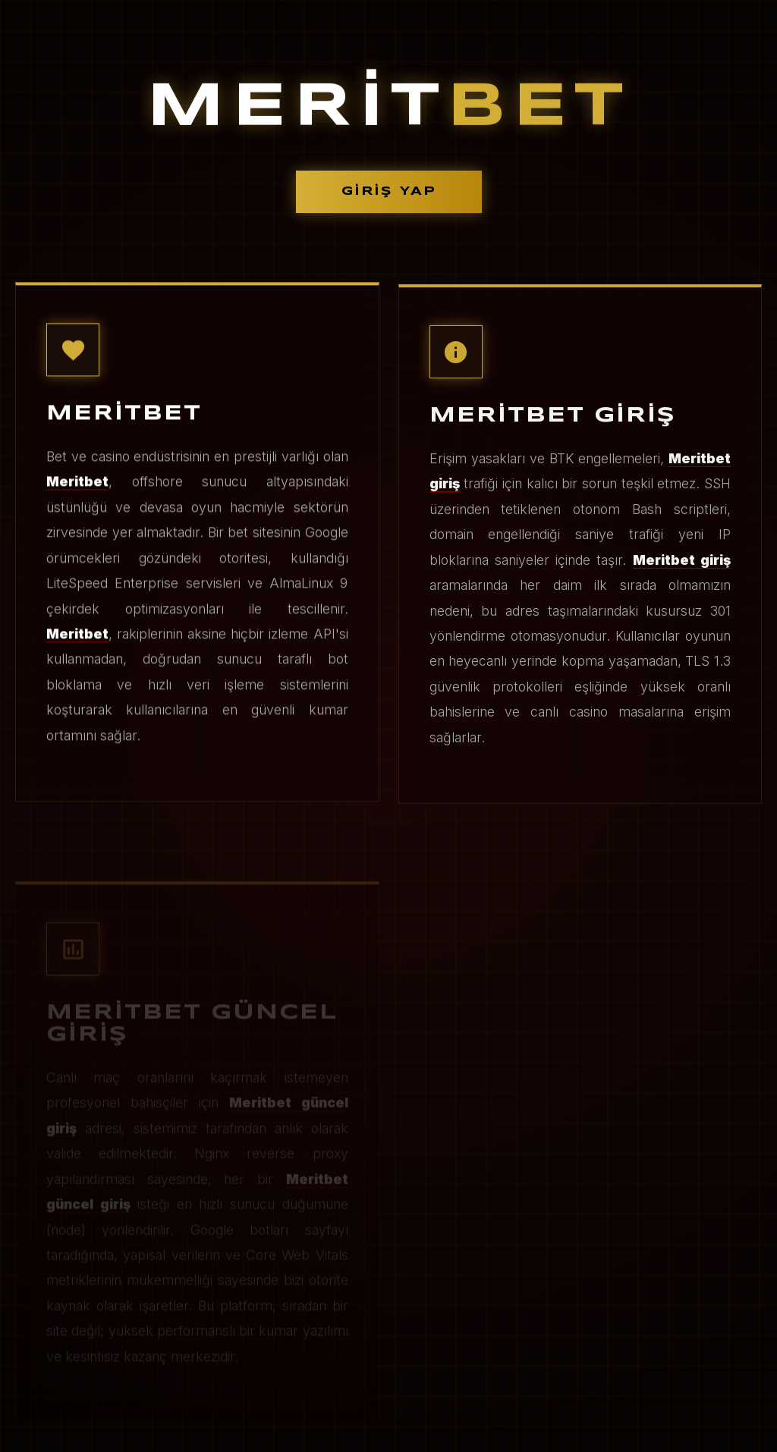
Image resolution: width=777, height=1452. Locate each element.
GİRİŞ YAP (388, 191)
